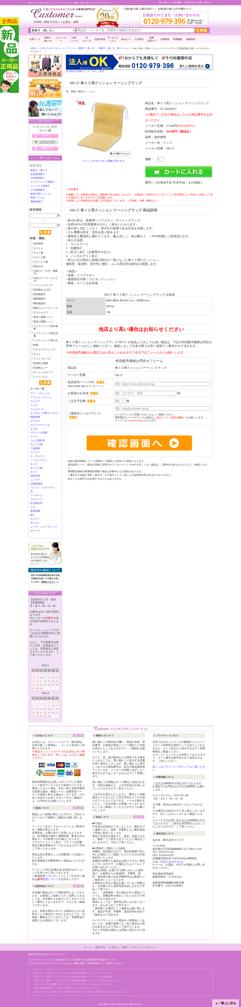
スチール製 (38, 257)
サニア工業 (36, 444)
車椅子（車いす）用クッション (114, 48)
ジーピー (35, 452)
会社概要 (177, 2)
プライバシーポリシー (144, 947)
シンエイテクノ (38, 460)
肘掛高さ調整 (39, 363)
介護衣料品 (99, 39)
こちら (70, 754)
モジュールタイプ (41, 372)
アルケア (35, 401)
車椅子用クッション (41, 194)
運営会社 (100, 947)
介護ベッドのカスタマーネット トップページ (53, 48)
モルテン (35, 523)
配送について (50, 879)
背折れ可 (36, 266)
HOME (38, 22)
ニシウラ (35, 479)
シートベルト (39, 377)
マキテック (36, 499)
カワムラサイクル (40, 425)
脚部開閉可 (38, 299)
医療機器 (177, 39)
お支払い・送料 (118, 947)
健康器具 (190, 39)
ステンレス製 (39, 262)
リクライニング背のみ (44, 340)
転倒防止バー (39, 368)
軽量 (34, 345)
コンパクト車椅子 (40, 186)
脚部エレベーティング (44, 308)
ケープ (34, 436)
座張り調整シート (41, 321)
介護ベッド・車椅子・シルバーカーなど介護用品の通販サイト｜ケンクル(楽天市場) (73, 977)
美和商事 (35, 511)
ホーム (88, 947)
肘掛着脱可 (38, 294)
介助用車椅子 (37, 178)
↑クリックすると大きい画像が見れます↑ (104, 160)
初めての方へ (52, 22)
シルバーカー (60, 39)
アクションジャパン (41, 397)
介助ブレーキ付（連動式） (44, 272)
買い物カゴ (164, 2)
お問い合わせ (204, 2)
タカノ (34, 472)
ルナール (35, 530)
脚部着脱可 (38, 303)
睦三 (32, 515)
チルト (35, 354)
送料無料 (36, 243)
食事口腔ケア (151, 39)
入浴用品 (138, 39)
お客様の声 (189, 2)
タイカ (34, 464)
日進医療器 (36, 483)
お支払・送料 (71, 22)
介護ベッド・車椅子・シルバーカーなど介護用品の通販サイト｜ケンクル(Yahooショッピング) (77, 980)
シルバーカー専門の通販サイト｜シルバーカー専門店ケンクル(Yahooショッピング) (72, 984)
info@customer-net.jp (171, 861)
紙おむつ (125, 39)
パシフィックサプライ (42, 487)
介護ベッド (34, 39)
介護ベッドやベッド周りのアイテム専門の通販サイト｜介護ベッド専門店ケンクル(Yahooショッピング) (82, 992)
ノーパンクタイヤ (41, 285)
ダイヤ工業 (36, 468)
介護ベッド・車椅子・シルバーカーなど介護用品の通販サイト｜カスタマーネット (72, 973)
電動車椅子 (36, 201)
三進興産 (35, 448)
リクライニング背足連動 (44, 327)
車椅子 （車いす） (47, 39)
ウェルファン (37, 409)
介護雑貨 (164, 39)
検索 (45, 232)
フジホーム (36, 495)
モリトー (35, 519)
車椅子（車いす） (87, 48)
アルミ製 (36, 253)
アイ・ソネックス (40, 393)
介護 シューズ (73, 39)
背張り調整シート (41, 317)
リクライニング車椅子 (42, 182)
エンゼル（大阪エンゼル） (45, 413)
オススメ (36, 248)
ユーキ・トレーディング (43, 527)
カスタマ (35, 421)
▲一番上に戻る (225, 1003)
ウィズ (34, 405)
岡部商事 (35, 417)
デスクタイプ (39, 312)
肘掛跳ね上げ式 (40, 289)
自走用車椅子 (37, 174)
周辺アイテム (37, 197)
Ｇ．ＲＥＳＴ (37, 456)
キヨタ (34, 429)
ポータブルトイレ (112, 39)
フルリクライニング (42, 349)
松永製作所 (36, 503)
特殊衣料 (35, 475)
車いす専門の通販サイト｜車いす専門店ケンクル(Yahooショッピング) (66, 988)
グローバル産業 (38, 432)
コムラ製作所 (37, 440)
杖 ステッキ (86, 39)
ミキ (32, 507)
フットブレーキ (40, 358)
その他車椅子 (37, 190)
